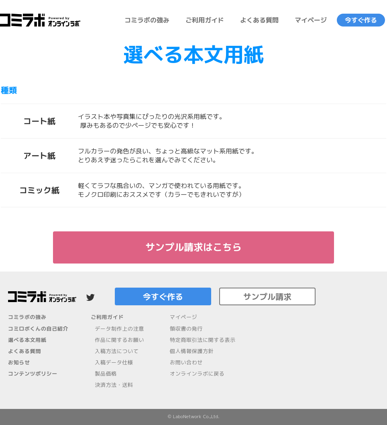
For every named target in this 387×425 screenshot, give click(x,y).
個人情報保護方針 (192, 351)
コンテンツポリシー (32, 373)
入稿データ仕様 (114, 362)
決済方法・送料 (114, 384)
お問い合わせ (186, 362)
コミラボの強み (146, 20)
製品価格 (106, 373)
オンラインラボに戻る (197, 373)
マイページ (311, 20)
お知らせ (19, 362)
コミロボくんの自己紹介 (38, 328)
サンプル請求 (267, 296)
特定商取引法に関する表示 (203, 339)
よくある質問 (259, 20)
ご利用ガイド (204, 20)
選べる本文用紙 (27, 339)
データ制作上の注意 (119, 328)
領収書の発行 (186, 328)
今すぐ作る (361, 20)
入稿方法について (117, 351)
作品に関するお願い (119, 339)
